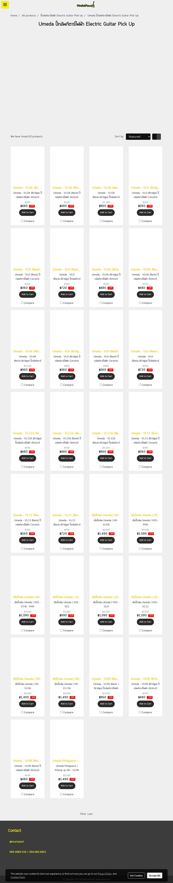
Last (90, 814)
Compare (29, 221)
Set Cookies (136, 875)
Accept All (154, 875)
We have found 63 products (26, 136)
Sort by (120, 136)
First (83, 814)
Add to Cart (28, 212)
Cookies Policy (18, 877)
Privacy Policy (105, 873)
